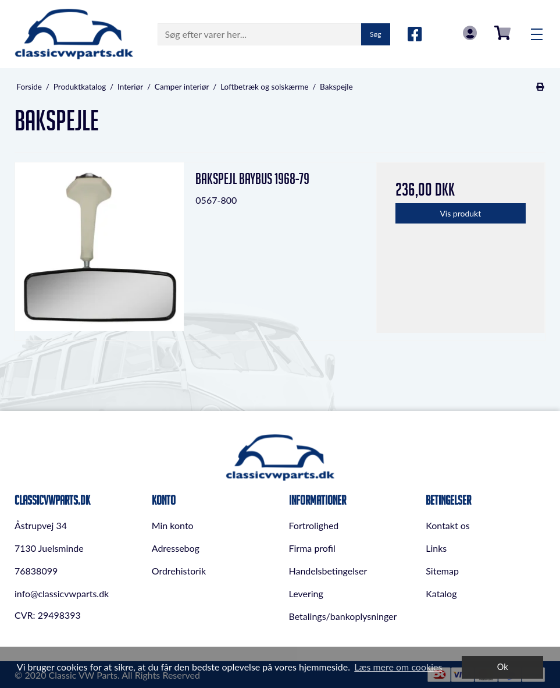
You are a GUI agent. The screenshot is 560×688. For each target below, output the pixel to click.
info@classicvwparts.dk (62, 593)
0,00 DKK (502, 33)
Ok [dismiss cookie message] (502, 667)
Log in (470, 33)
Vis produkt (460, 213)
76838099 (36, 570)
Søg (375, 34)
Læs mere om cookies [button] (398, 666)
